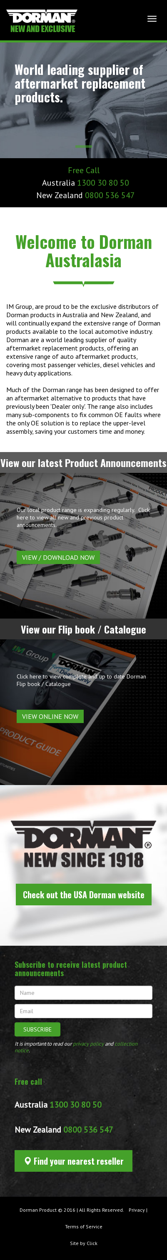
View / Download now (58, 557)
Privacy (137, 1210)
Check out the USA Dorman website (84, 894)
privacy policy (88, 1043)
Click (92, 1243)
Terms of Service (83, 1226)
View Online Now (50, 716)
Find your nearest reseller (73, 1161)
